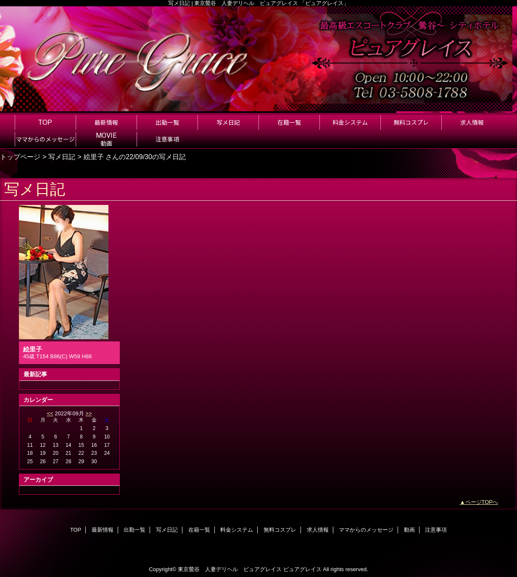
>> (88, 413)
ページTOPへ (482, 502)
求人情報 (318, 530)
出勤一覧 (134, 530)
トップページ (20, 156)
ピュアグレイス (302, 569)
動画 (409, 530)
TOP (45, 122)
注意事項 (436, 530)
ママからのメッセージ (366, 530)
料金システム (236, 530)
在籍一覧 (199, 530)
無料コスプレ (280, 530)
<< (50, 413)
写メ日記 (61, 156)
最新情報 (102, 530)
